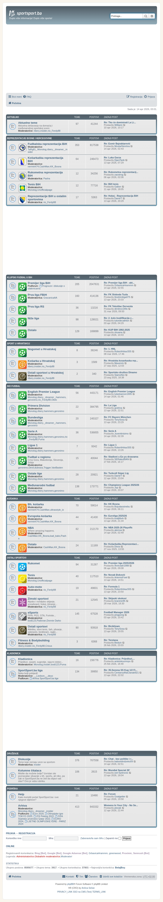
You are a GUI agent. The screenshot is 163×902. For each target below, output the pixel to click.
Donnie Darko (54, 620)
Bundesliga (35, 417)
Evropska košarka (40, 516)
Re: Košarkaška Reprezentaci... (121, 544)
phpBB (70, 884)
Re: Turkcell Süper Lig (116, 473)
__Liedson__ (40, 676)
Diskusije (24, 759)
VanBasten (57, 467)
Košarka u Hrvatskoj (41, 361)
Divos (117, 546)
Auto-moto (35, 586)
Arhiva (22, 805)
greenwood (115, 853)
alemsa (118, 530)
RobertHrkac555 (122, 351)
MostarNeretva (122, 146)
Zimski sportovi (38, 598)
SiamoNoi (119, 375)
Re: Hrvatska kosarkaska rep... (121, 360)
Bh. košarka (36, 504)
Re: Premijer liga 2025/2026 (119, 563)
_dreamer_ (59, 149)
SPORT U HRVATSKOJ (18, 343)
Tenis (31, 575)
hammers (61, 397)
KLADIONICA (13, 653)
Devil (31, 467)
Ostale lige (35, 473)
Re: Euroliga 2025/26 (115, 515)
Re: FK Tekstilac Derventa (118, 306)
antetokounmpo (122, 661)
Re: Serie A (110, 431)
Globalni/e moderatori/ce (47, 856)
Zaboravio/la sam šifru (91, 838)
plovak (117, 808)
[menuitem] (27, 96)
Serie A (32, 431)
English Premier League (44, 391)
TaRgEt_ (32, 149)
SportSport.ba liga (30, 670)
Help (21, 794)
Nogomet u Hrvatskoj (42, 349)
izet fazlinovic (121, 772)
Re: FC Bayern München (117, 417)
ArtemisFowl (120, 577)
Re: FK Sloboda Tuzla (116, 294)
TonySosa (119, 419)
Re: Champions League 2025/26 (121, 485)
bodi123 (32, 620)
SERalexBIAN (121, 459)
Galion (117, 186)
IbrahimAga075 (122, 297)
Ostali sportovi (37, 626)
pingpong (119, 615)
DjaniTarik (119, 160)
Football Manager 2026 (116, 612)
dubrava (38, 467)
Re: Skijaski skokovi (115, 598)
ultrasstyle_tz (57, 509)
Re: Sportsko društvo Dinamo (120, 372)
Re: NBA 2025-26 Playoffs (118, 527)
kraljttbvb (119, 518)
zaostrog (118, 174)
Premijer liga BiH (39, 283)
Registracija (27, 833)
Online (10, 846)
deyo (50, 676)
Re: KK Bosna (111, 504)
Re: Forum (110, 794)
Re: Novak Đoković (114, 575)
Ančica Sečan (88, 888)
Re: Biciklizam (112, 626)
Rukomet (34, 563)
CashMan (44, 166)
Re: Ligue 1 (110, 445)
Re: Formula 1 (111, 586)
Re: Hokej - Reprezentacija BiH (121, 196)
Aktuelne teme (27, 122)
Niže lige (33, 318)
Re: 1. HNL (110, 349)
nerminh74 (33, 166)
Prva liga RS (36, 306)
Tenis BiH (34, 184)
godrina (118, 408)
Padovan (41, 620)
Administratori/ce (25, 856)
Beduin (118, 642)
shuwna (118, 332)
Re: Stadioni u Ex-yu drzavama (121, 456)
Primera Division (39, 405)
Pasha (46, 178)
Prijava (10, 833)
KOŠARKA (12, 499)
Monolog (41, 149)
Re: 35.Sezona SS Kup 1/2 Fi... (120, 670)
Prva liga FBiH (37, 294)
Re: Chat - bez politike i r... (118, 759)
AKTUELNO (13, 117)
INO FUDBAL (13, 386)
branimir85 (119, 601)
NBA (31, 527)
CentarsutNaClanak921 (126, 672)
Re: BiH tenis (111, 184)
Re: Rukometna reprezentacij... (121, 172)
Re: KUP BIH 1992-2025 (117, 329)
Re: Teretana (111, 640)
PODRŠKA (12, 789)
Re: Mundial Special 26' (117, 770)
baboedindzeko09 (123, 761)
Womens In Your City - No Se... (121, 805)
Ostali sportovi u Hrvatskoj (46, 372)
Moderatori (66, 856)
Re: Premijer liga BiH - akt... (119, 282)
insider (43, 130)
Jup (116, 487)
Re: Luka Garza (112, 157)
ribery (37, 130)
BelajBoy (120, 867)
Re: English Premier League (119, 391)
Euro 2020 (37, 813)
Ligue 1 (33, 445)
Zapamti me (113, 838)
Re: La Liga (110, 405)
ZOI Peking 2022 (43, 816)
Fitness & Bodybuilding (33, 640)
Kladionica (25, 659)
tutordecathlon (121, 320)
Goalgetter (119, 796)
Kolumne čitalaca (29, 770)
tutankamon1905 (123, 394)
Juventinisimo (121, 433)
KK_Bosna (55, 166)
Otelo (54, 399)
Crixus (48, 646)
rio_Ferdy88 (54, 130)
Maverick (119, 363)
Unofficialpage (44, 190)
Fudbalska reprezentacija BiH (47, 144)
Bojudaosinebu (122, 506)
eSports (33, 612)
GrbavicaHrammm (123, 285)
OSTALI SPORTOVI (16, 558)
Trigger (47, 467)
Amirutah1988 (121, 565)
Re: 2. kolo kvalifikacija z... (118, 318)
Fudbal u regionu (39, 457)
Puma (41, 439)
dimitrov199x (121, 309)
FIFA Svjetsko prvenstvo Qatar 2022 (40, 817)
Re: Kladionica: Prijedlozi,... (119, 658)
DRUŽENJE (13, 753)
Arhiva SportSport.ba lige (44, 678)
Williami (118, 125)
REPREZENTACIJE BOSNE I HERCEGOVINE (29, 138)
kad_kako (55, 536)
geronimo (33, 399)
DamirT (118, 198)
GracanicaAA (50, 297)
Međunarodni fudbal (41, 485)
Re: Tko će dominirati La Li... (120, 122)
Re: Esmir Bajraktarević (117, 143)
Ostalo (32, 330)
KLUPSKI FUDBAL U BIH (19, 277)
